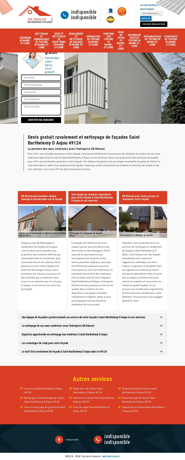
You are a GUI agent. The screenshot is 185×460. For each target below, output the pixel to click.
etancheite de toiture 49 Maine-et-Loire (170, 40)
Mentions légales (111, 456)
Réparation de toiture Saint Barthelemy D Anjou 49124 (88, 390)
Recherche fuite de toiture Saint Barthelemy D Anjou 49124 (139, 390)
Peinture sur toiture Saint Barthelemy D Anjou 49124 (93, 400)
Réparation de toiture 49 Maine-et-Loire (93, 40)
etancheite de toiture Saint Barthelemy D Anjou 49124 (143, 409)
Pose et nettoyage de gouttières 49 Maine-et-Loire (59, 40)
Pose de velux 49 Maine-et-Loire (121, 40)
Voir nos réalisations (153, 24)
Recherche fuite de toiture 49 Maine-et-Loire (134, 40)
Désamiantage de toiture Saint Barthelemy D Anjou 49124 (139, 400)
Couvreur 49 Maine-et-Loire (25, 40)
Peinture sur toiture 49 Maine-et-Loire (108, 40)
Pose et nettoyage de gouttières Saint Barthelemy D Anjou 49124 (45, 409)
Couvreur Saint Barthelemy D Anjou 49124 (43, 390)
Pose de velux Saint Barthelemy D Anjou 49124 (91, 409)
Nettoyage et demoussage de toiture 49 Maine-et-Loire (41, 40)
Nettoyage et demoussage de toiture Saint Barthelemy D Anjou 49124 (44, 400)
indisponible (84, 12)
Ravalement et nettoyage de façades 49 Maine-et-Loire (76, 40)
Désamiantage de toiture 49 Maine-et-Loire (152, 40)
